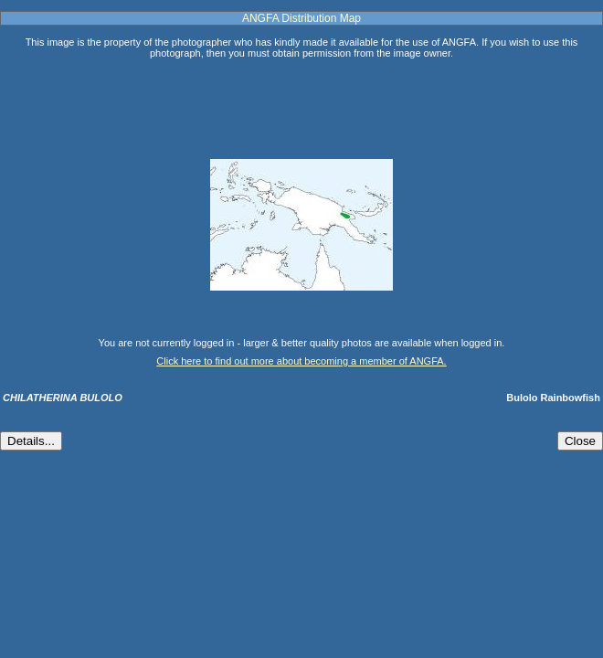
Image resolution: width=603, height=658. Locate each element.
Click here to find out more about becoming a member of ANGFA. (301, 361)
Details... (31, 441)
